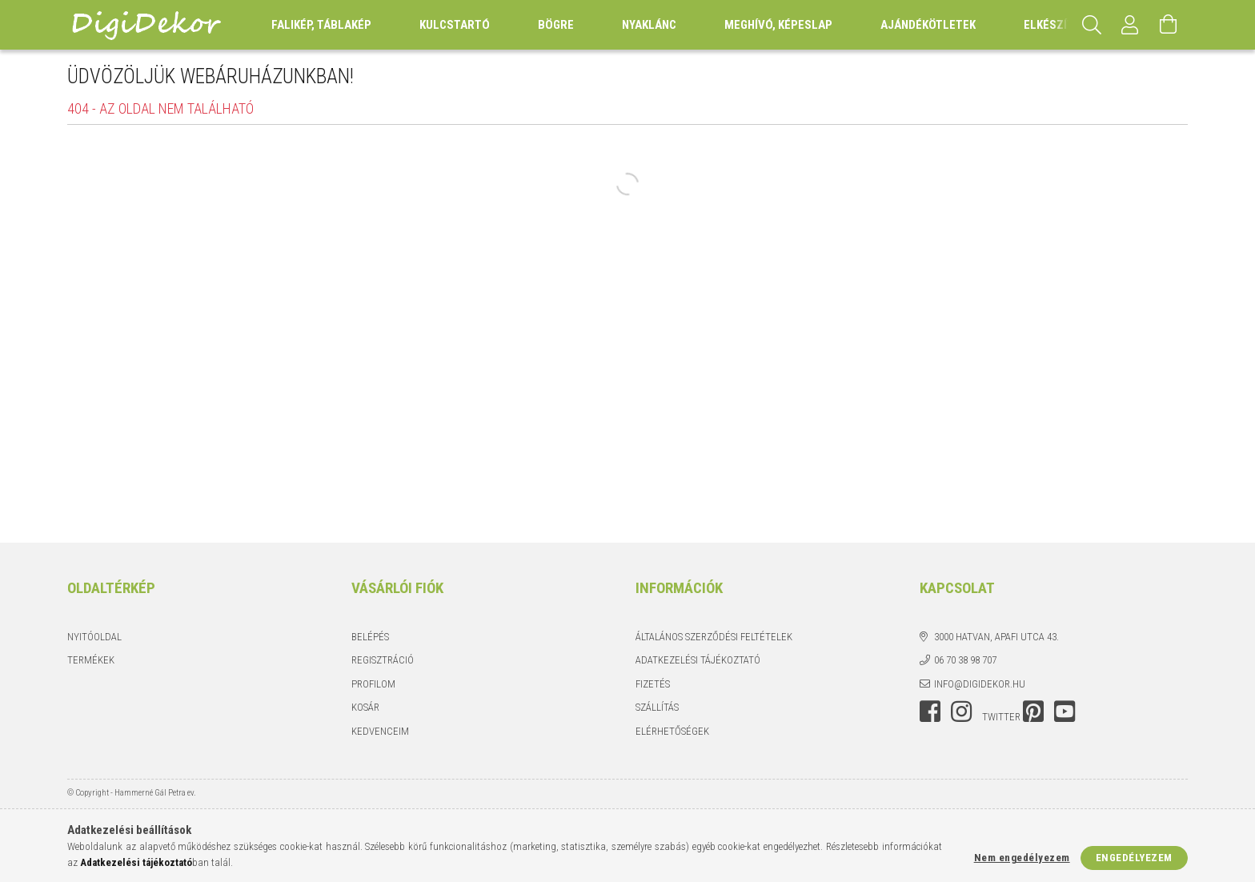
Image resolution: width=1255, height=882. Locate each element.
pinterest (1033, 712)
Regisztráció (382, 660)
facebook (930, 712)
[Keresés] (1092, 25)
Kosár (365, 707)
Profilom (373, 684)
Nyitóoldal (94, 637)
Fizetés (653, 684)
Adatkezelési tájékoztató (698, 660)
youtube (1064, 712)
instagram (961, 712)
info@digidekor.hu (979, 684)
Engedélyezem (1134, 858)
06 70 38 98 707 (965, 660)
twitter (1001, 717)
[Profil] (1130, 25)
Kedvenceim (380, 731)
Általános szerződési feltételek (714, 637)
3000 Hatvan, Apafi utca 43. (996, 637)
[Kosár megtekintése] (1168, 25)
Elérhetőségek (672, 731)
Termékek (90, 660)
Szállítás (657, 707)
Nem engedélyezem (1022, 858)
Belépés (370, 637)
